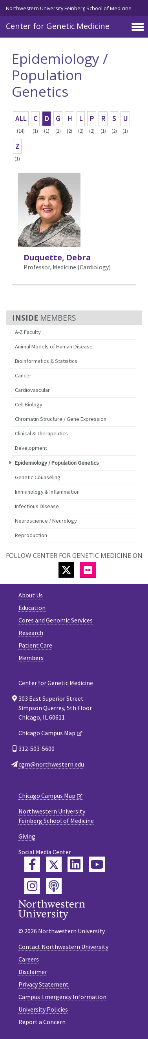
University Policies (43, 1009)
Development (31, 447)
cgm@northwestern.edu (51, 764)
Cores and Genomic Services (55, 620)
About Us (30, 595)
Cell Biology (28, 404)
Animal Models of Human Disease (54, 346)
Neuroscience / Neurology (46, 520)
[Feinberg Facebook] (32, 864)
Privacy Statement (43, 984)
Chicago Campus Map (46, 733)
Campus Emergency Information (62, 997)
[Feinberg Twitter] (54, 864)
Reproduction (31, 535)
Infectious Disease (37, 506)
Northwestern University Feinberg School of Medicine (69, 8)
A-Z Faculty (28, 332)
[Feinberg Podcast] (54, 886)
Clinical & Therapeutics (41, 433)
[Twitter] (66, 570)
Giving (26, 836)
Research (30, 633)
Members (31, 658)
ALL (20, 118)
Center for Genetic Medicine (58, 26)
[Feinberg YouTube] (97, 864)
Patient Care (35, 645)
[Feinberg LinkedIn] (75, 864)
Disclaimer (32, 972)
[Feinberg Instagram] (32, 886)
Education (32, 607)
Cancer (23, 375)
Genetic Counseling (37, 477)
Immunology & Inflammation (47, 491)
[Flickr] (88, 570)
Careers (28, 959)
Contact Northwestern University (63, 947)
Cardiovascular (32, 389)
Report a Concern (42, 1022)
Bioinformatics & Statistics (46, 360)
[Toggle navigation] (138, 27)
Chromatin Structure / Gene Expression (60, 418)
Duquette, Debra (57, 257)
